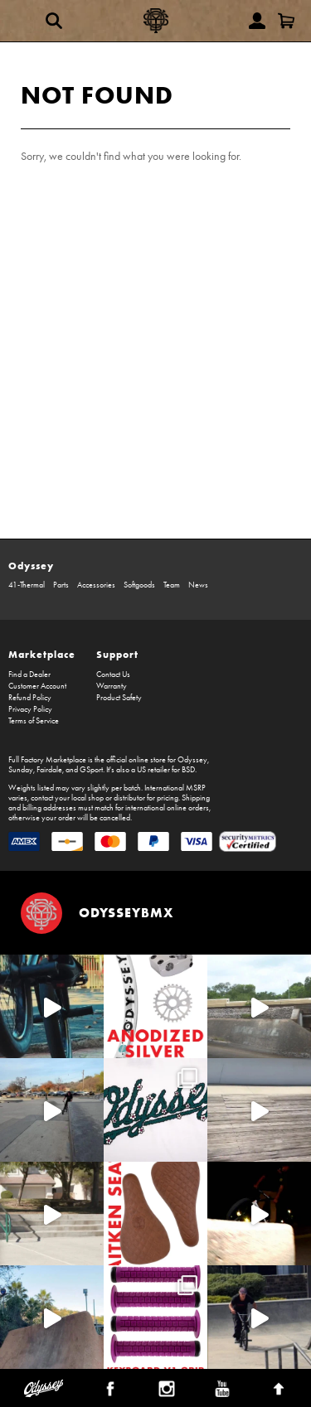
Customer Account (37, 686)
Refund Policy (29, 698)
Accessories (96, 585)
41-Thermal (26, 585)
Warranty (111, 686)
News (198, 585)
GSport (91, 770)
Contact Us (113, 674)
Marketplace (41, 654)
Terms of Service (33, 721)
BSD (188, 770)
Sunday (20, 770)
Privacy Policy (30, 709)
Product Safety (119, 698)
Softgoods (139, 585)
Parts (61, 585)
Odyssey (31, 565)
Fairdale (49, 770)
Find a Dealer (29, 674)
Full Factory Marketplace (47, 760)
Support (117, 654)
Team (171, 585)
